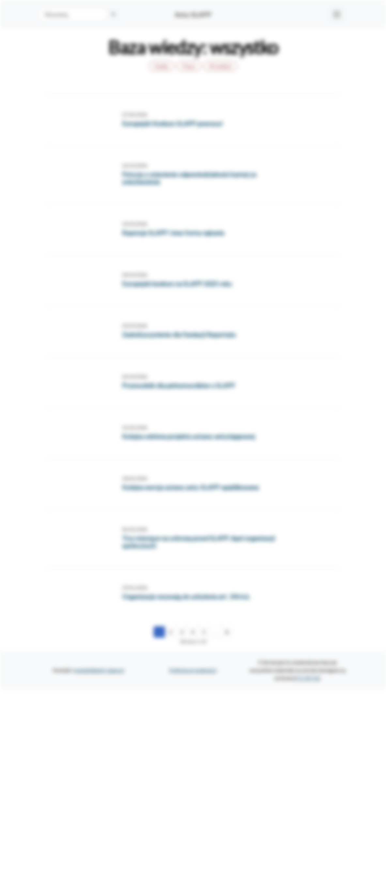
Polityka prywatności (193, 670)
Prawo (188, 66)
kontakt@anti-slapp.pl (99, 670)
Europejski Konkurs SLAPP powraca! (172, 123)
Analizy (161, 66)
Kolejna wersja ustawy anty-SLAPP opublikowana (190, 487)
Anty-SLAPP (193, 14)
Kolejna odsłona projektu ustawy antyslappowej (188, 436)
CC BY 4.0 (308, 678)
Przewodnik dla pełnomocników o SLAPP (178, 385)
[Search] (73, 14)
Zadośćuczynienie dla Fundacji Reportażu (179, 334)
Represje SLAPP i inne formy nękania (173, 233)
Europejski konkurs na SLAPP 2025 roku (177, 283)
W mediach (220, 66)
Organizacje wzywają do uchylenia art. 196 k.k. (186, 596)
